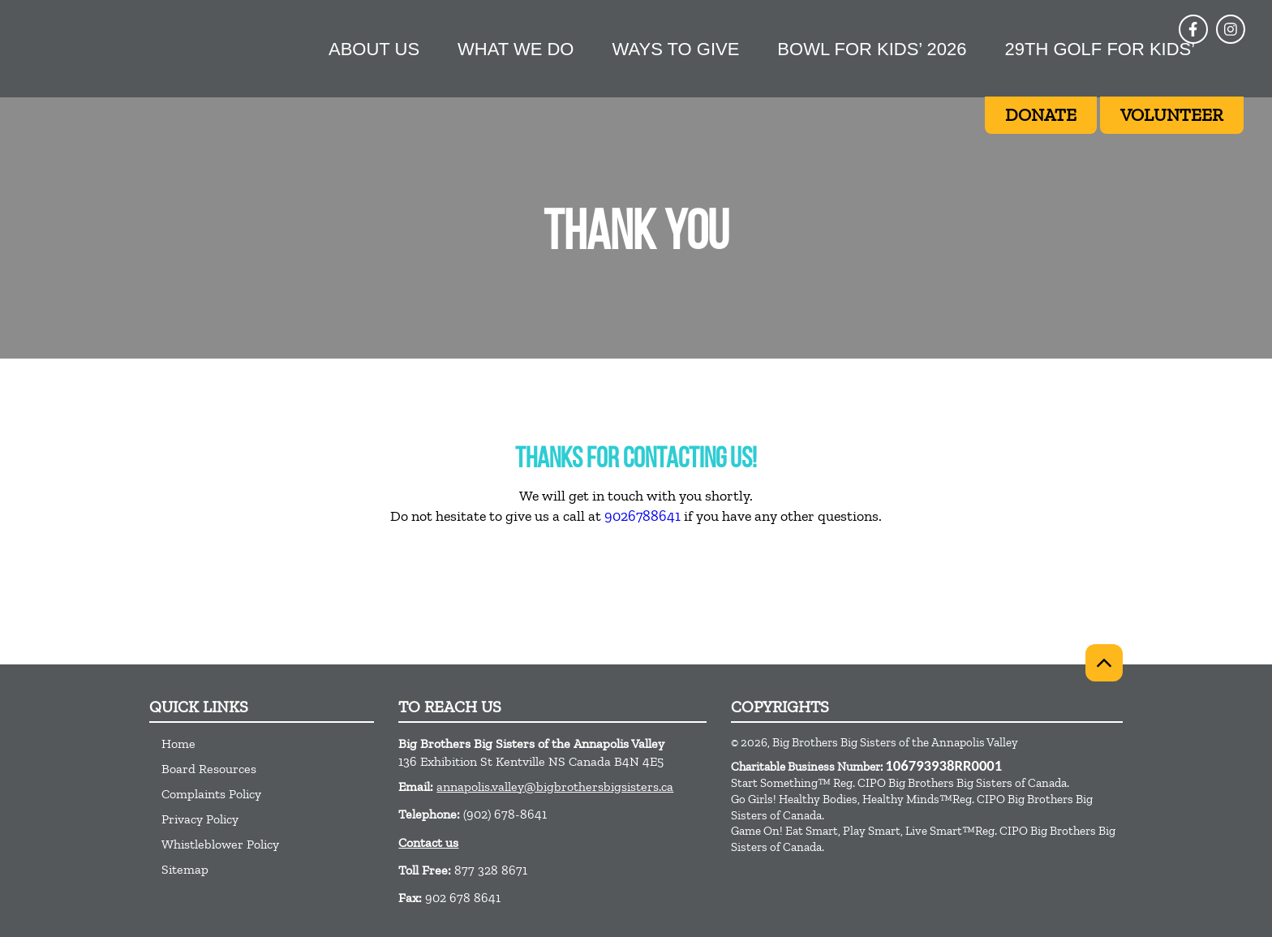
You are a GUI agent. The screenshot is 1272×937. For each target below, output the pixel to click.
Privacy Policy (199, 819)
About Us (374, 49)
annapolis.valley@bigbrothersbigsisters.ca (554, 786)
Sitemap (184, 869)
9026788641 (642, 516)
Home (178, 743)
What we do (516, 49)
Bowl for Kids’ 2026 (871, 49)
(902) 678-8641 (505, 814)
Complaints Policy (211, 794)
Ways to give (675, 49)
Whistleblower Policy (220, 844)
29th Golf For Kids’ (1099, 49)
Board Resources (208, 768)
